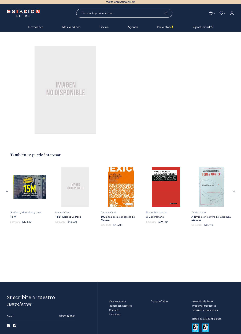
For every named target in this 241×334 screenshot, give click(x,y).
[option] (29, 193)
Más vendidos (71, 27)
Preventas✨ (165, 27)
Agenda (133, 27)
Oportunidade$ (203, 27)
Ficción (104, 27)
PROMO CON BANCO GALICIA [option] (120, 2)
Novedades (35, 27)
